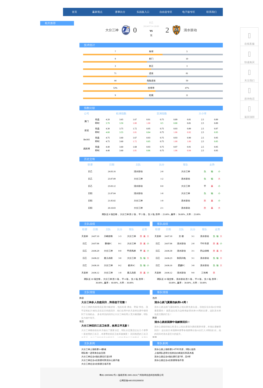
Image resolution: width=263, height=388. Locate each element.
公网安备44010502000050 (131, 380)
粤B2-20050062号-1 (108, 375)
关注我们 (249, 80)
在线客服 (249, 44)
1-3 (119, 236)
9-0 (192, 272)
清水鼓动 (190, 30)
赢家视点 (97, 12)
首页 (74, 12)
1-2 (161, 178)
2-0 (161, 171)
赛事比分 (120, 12)
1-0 (161, 193)
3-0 (119, 258)
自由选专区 (165, 12)
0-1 (119, 243)
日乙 (151, 22)
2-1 (161, 208)
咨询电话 (249, 98)
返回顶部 (249, 117)
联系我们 (211, 12)
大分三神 (112, 30)
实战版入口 (143, 12)
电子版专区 (188, 12)
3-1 (192, 236)
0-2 (119, 265)
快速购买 (249, 62)
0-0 (161, 186)
